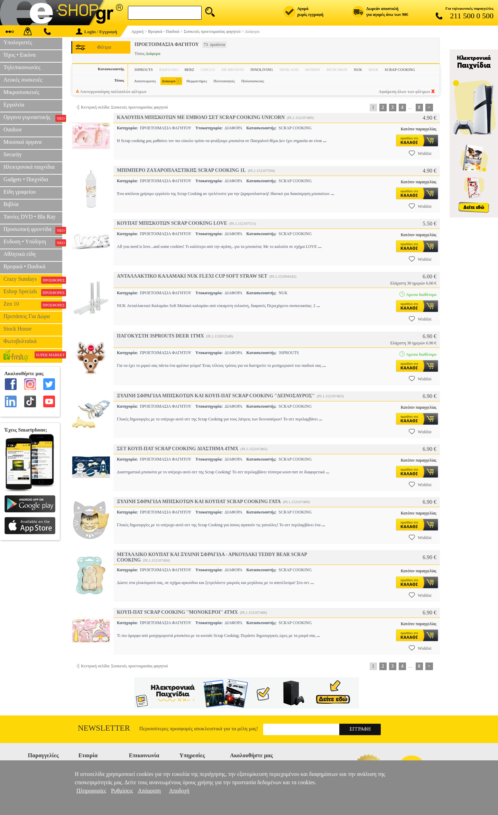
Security (12, 154)
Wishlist (420, 153)
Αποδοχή (179, 791)
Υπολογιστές (17, 42)
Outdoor (12, 129)
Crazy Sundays (32, 280)
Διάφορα (171, 81)
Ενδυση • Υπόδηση (32, 242)
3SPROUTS (143, 69)
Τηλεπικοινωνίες (21, 67)
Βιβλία (11, 204)
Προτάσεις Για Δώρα (26, 316)
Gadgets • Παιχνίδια (25, 179)
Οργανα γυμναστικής (32, 118)
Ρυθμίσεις (122, 791)
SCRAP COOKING (400, 69)
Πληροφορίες (91, 791)
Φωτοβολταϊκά (20, 341)
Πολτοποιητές (224, 81)
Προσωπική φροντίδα (32, 230)
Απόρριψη (149, 791)
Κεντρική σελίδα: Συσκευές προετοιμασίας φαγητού (124, 107)
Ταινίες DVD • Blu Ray (29, 217)
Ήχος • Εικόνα (19, 55)
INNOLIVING (261, 69)
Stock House (17, 329)
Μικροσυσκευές (21, 92)
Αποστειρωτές (145, 81)
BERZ (189, 69)
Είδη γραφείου (19, 192)
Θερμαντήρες (196, 81)
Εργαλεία (13, 105)
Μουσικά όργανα (22, 142)
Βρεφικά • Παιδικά (24, 266)
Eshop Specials (32, 292)
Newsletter (104, 728)
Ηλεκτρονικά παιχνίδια (29, 167)
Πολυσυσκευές (252, 81)
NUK (358, 69)
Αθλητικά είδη (19, 254)
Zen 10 (32, 304)
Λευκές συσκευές (22, 80)
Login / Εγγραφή (96, 31)
